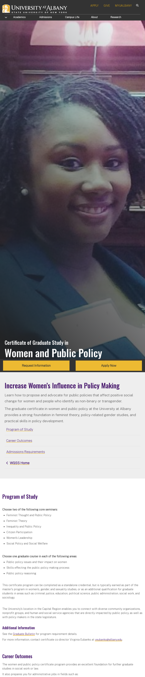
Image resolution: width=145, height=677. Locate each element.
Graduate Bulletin (24, 634)
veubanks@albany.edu (108, 639)
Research (115, 17)
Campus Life (72, 17)
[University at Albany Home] (35, 8)
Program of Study (19, 429)
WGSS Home (19, 463)
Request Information (36, 365)
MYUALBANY (123, 5)
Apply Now (108, 365)
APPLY (94, 5)
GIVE (107, 5)
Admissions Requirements (25, 452)
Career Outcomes (19, 441)
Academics (19, 17)
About (94, 17)
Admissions (45, 17)
